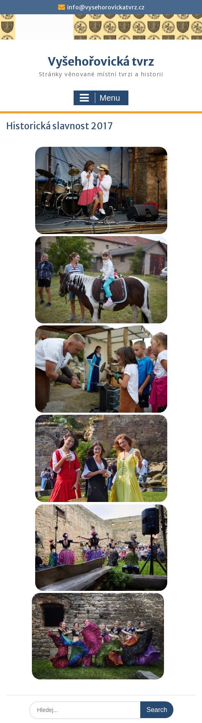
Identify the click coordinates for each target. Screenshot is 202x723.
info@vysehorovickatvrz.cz (105, 7)
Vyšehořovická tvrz (101, 61)
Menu (100, 98)
